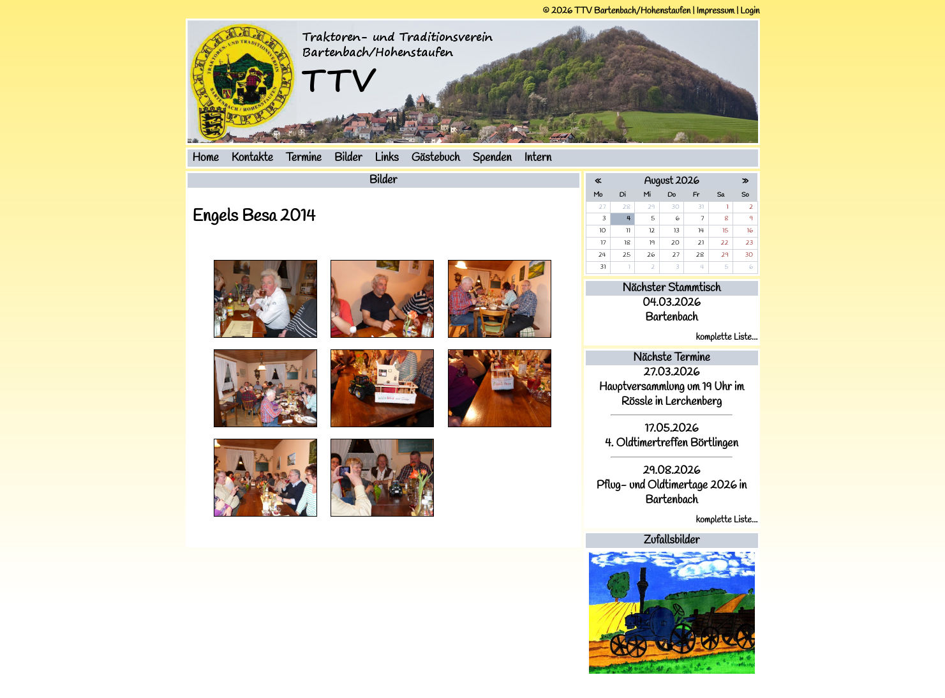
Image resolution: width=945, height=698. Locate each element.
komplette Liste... (727, 337)
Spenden (492, 158)
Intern (538, 158)
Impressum (715, 11)
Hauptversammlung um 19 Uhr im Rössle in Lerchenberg (671, 394)
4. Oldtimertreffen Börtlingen (671, 443)
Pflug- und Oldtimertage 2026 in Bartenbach (672, 493)
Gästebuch (436, 158)
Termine (304, 158)
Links (387, 158)
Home (206, 158)
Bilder (348, 158)
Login (749, 11)
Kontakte (252, 158)
